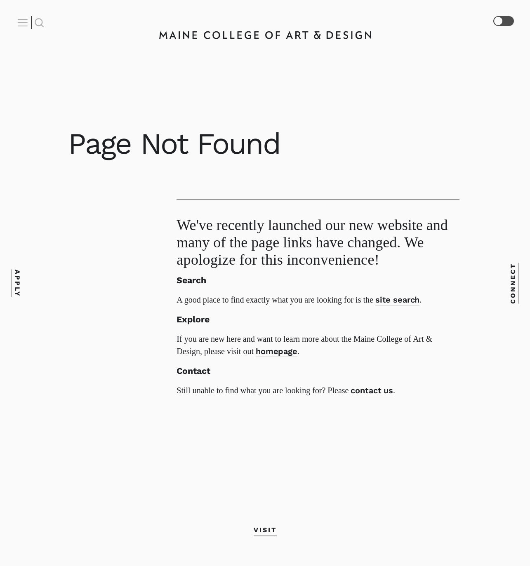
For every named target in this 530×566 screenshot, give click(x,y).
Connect (513, 283)
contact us (372, 390)
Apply (17, 283)
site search (397, 300)
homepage (276, 351)
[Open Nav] (24, 22)
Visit (265, 529)
